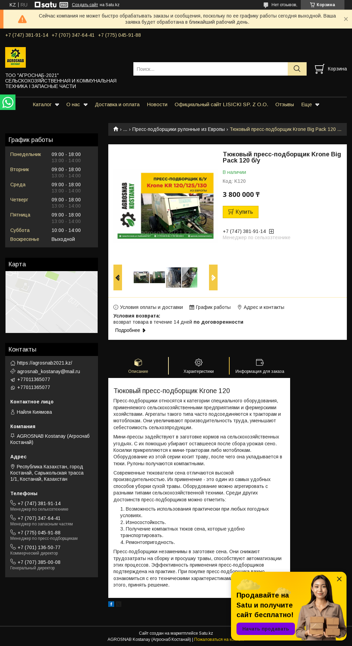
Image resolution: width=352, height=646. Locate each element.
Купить (244, 212)
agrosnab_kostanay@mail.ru (48, 371)
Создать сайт (85, 4)
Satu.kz (206, 633)
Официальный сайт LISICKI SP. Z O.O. (221, 104)
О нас (73, 104)
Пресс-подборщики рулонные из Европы (178, 129)
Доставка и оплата (117, 104)
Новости (157, 104)
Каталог (42, 104)
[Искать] (297, 69)
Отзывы (284, 104)
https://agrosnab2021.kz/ (44, 363)
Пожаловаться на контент (219, 639)
